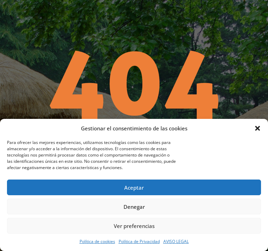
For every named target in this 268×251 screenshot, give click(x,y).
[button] (257, 128)
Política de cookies (97, 241)
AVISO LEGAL (176, 241)
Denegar (134, 206)
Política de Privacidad (139, 241)
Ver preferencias (134, 225)
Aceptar (134, 187)
